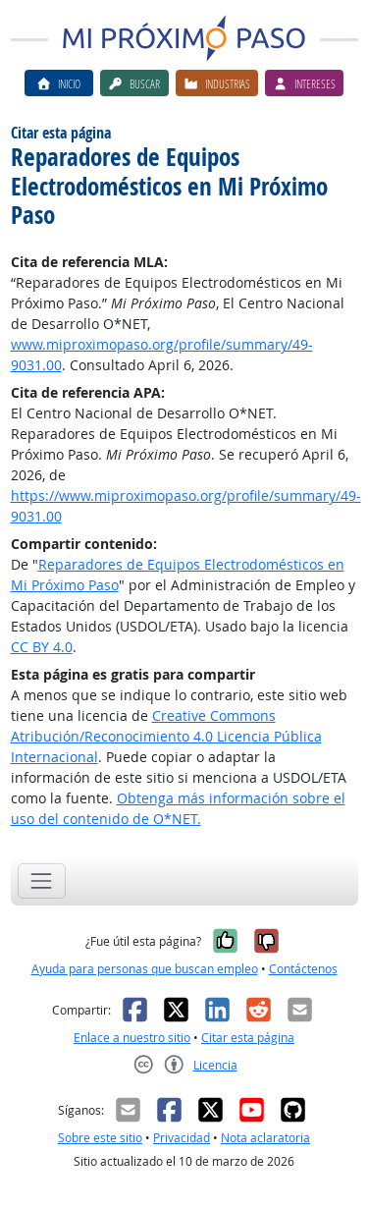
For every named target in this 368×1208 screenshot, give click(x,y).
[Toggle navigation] (42, 880)
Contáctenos (303, 969)
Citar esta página (247, 1037)
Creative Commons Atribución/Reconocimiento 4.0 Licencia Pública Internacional (166, 736)
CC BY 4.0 (42, 646)
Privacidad (181, 1137)
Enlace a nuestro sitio (132, 1037)
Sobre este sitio (100, 1137)
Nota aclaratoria (265, 1137)
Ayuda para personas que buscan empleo (144, 969)
